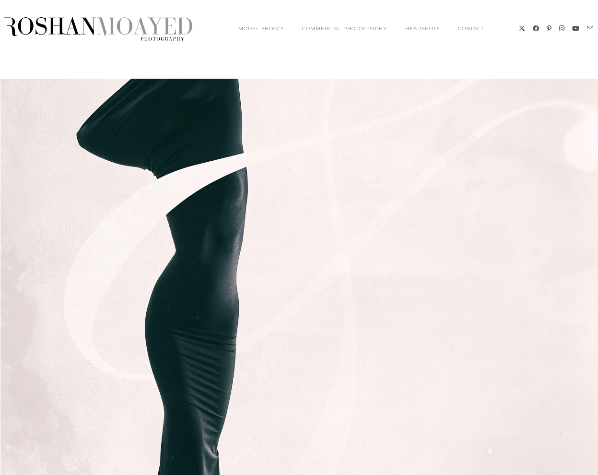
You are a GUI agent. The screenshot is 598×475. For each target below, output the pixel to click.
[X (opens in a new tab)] (522, 28)
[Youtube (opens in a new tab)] (575, 28)
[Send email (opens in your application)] (590, 28)
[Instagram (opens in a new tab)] (561, 28)
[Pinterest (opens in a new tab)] (549, 28)
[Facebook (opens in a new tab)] (536, 28)
